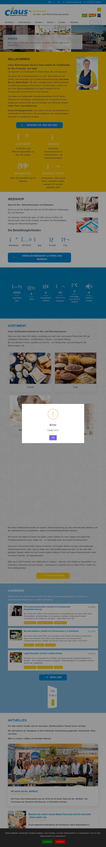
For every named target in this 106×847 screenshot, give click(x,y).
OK (53, 438)
